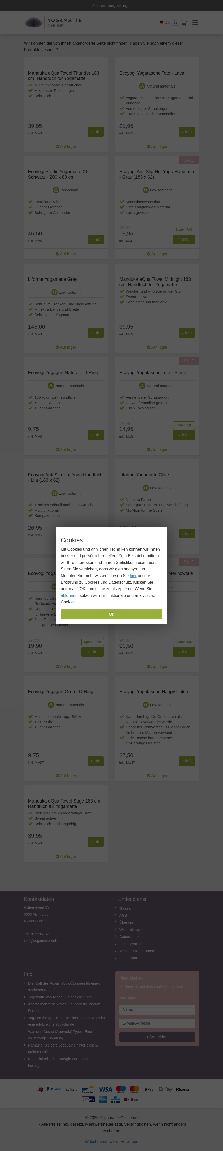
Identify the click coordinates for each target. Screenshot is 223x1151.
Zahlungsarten (130, 944)
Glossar (125, 908)
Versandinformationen (136, 951)
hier (133, 575)
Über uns (126, 922)
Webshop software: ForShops (111, 1141)
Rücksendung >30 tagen (111, 6)
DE (165, 22)
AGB (123, 915)
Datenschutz (129, 937)
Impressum (128, 958)
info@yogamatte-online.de (45, 941)
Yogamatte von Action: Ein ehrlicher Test (60, 997)
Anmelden (157, 1037)
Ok (111, 614)
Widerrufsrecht (131, 930)
